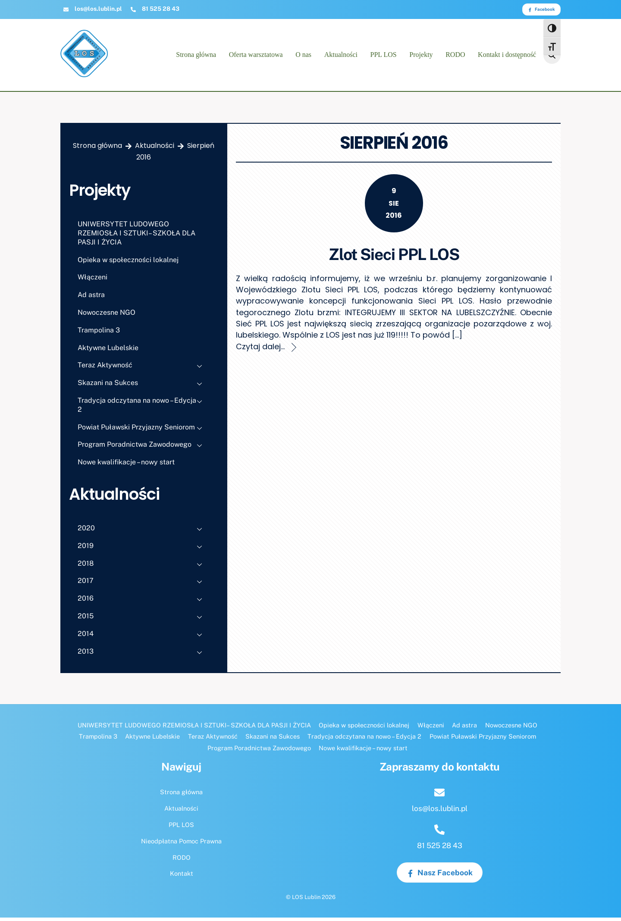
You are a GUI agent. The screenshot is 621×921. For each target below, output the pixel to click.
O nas (303, 56)
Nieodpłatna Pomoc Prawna (181, 844)
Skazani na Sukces (142, 387)
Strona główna (196, 56)
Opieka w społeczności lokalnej (128, 263)
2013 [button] (142, 656)
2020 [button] (142, 533)
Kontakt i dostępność (507, 56)
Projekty (421, 56)
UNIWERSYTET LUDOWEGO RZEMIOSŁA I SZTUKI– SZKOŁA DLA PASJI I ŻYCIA (136, 237)
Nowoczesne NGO (106, 316)
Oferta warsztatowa (256, 56)
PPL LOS (383, 56)
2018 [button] (142, 568)
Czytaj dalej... (260, 350)
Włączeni (92, 281)
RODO (455, 56)
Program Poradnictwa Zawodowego (142, 449)
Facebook (541, 9)
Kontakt (181, 877)
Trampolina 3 (99, 333)
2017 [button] (142, 585)
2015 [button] (142, 621)
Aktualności (341, 56)
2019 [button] (142, 550)
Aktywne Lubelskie (108, 351)
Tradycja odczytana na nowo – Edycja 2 (142, 407)
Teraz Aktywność (142, 370)
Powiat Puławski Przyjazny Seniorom (142, 431)
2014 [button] (142, 638)
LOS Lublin (306, 900)
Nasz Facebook (440, 876)
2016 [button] (142, 603)
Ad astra (91, 298)
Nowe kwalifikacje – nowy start (126, 466)
